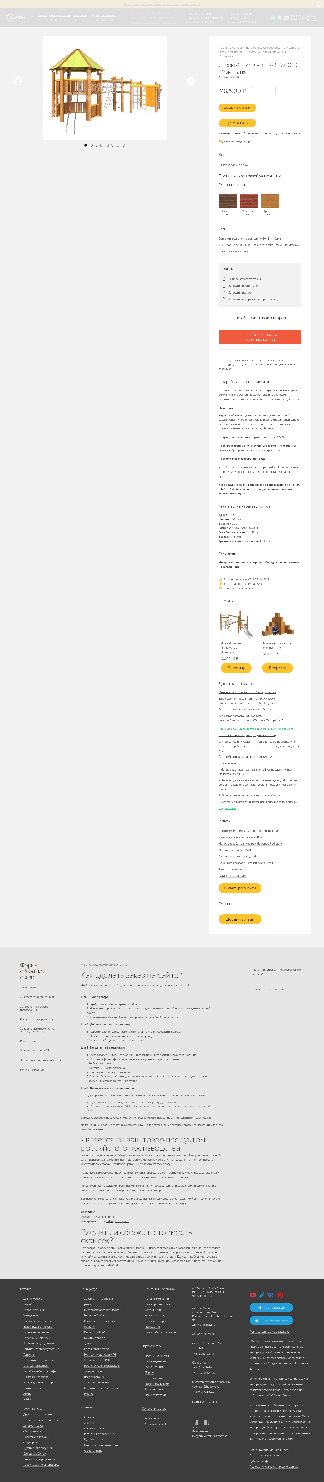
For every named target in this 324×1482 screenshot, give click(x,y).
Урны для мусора (33, 1314)
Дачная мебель (32, 1297)
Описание (251, 129)
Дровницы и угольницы (38, 1413)
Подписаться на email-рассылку (269, 1330)
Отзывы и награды (156, 1319)
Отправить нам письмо (236, 584)
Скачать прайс (93, 1449)
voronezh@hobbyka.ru (206, 1385)
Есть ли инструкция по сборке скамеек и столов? (278, 968)
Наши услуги (89, 1287)
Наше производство (60, 15)
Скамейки (29, 1302)
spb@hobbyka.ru (202, 1346)
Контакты (79, 20)
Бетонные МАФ (32, 1407)
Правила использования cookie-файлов (274, 1465)
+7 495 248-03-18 (203, 1333)
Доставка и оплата (106, 20)
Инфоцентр (66, 20)
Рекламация (27, 1042)
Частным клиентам (140, 13)
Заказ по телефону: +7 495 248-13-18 (244, 575)
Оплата (89, 1415)
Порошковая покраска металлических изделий (247, 859)
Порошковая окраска (97, 1347)
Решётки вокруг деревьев (38, 1342)
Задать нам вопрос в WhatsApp (240, 580)
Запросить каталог (106, 15)
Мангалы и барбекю (35, 1375)
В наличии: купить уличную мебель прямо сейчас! (162, 4)
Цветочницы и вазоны (37, 1319)
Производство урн (156, 1393)
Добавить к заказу (239, 105)
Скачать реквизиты (240, 884)
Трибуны (29, 1353)
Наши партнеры (155, 1314)
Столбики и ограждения (38, 1358)
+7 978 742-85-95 (234, 17)
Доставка (89, 1421)
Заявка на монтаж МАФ (34, 1053)
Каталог (42, 15)
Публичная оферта (261, 1459)
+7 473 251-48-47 (234, 13)
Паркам (152, 17)
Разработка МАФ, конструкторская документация (95, 1336)
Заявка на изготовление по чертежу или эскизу (37, 1030)
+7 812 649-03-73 (195, 17)
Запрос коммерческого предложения (34, 1006)
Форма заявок (28, 984)
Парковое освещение (36, 1330)
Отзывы (266, 129)
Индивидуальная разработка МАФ (240, 833)
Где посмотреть (93, 1438)
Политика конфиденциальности (269, 1448)
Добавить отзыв (240, 916)
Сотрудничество (152, 1407)
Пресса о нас (152, 1325)
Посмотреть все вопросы (268, 988)
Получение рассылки (33, 1074)
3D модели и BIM (155, 1422)
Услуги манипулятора (232, 872)
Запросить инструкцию (243, 282)
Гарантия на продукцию (99, 1432)
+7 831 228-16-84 (234, 21)
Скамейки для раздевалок (39, 1457)
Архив (27, 1392)
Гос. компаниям (138, 17)
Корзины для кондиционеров (41, 1463)
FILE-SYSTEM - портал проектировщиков (260, 333)
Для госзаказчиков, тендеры (37, 994)
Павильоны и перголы (36, 1336)
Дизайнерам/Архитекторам (144, 22)
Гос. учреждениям (161, 13)
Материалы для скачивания (101, 1443)
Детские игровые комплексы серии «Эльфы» (246, 234)
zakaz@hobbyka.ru (196, 21)
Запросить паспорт (240, 288)
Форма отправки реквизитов (37, 1018)
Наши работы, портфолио (161, 1330)
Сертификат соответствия (244, 275)
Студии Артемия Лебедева (210, 1434)
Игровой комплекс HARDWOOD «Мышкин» (232, 644)
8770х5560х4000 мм (235, 161)
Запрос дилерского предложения (40, 1063)
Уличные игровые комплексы (257, 241)
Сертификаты (153, 1308)
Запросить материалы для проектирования (255, 295)
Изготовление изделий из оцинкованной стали (248, 827)
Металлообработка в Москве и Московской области (250, 840)
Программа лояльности (264, 1454)
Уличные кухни (32, 1386)
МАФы (27, 1397)
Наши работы (80, 15)
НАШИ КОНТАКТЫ (204, 1400)
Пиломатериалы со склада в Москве (240, 853)
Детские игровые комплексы (40, 1418)
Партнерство (150, 1344)
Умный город (168, 22)
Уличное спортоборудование (41, 1347)
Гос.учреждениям (155, 1359)
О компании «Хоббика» (157, 1287)
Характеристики (230, 129)
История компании (157, 1297)
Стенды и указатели (36, 1364)
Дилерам (43, 20)
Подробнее (227, 805)
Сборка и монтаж (95, 1426)
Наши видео (152, 1417)
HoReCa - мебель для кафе (39, 1369)
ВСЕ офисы (212, 21)
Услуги (54, 20)
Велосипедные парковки (38, 1325)
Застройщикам (167, 17)
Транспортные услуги (232, 865)
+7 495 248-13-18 (194, 13)
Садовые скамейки (34, 1308)
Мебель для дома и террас (39, 1381)
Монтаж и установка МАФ (235, 846)
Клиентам (87, 1406)
